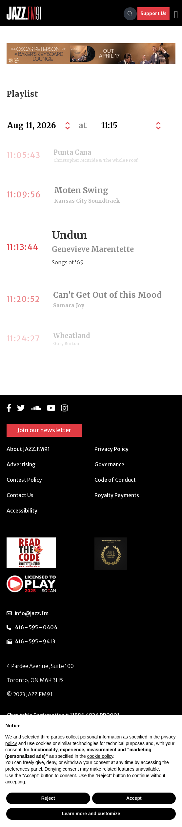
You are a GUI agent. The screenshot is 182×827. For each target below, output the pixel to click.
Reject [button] (48, 798)
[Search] (130, 13)
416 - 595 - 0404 (36, 627)
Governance (109, 464)
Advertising (21, 464)
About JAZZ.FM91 (28, 449)
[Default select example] (130, 125)
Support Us (153, 13)
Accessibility (22, 510)
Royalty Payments (116, 495)
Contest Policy (24, 479)
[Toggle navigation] (176, 14)
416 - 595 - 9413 (35, 641)
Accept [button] (134, 798)
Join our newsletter (44, 430)
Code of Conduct (115, 479)
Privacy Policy (111, 449)
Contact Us (20, 495)
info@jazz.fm (32, 613)
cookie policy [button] (100, 756)
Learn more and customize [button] (91, 813)
